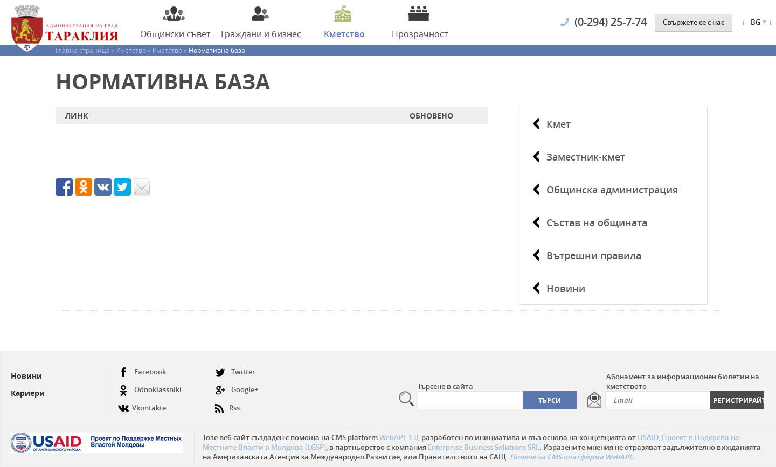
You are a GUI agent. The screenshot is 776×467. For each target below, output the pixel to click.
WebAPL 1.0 (398, 437)
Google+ (236, 390)
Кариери (28, 393)
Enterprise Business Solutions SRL (483, 447)
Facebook (142, 372)
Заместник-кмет (585, 156)
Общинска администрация (612, 189)
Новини (565, 288)
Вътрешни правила (593, 255)
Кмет (558, 123)
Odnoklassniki (150, 390)
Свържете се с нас (693, 22)
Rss (227, 404)
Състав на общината (596, 222)
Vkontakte (142, 404)
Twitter (235, 372)
